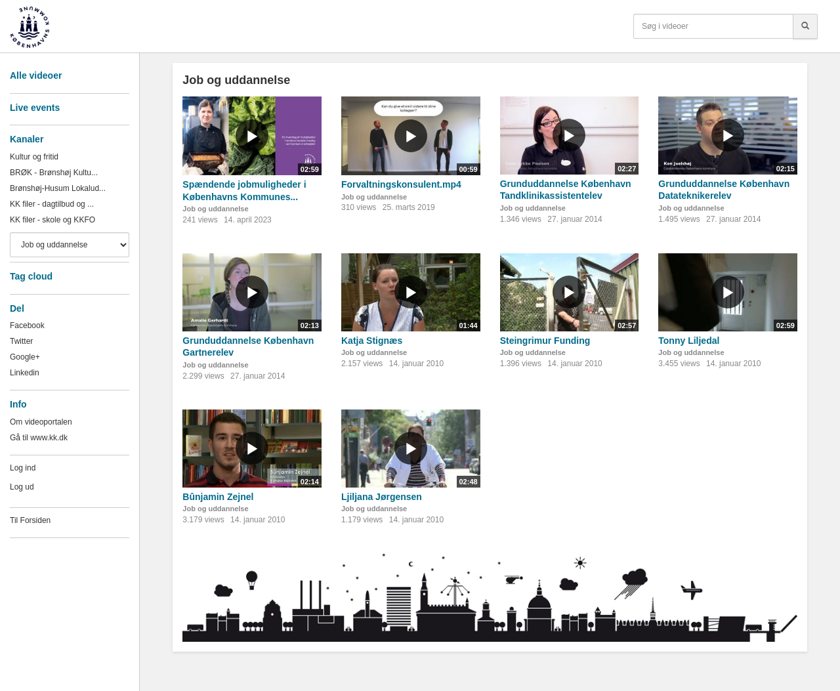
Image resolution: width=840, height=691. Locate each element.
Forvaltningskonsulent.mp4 (401, 184)
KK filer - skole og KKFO (52, 219)
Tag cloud (31, 276)
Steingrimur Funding (545, 340)
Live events (35, 107)
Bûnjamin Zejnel (217, 497)
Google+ (25, 357)
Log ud (22, 487)
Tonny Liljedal (688, 340)
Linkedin (24, 372)
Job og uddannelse (215, 209)
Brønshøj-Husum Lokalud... (58, 188)
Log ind (22, 467)
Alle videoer (36, 75)
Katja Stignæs (371, 340)
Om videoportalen (41, 422)
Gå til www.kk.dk (39, 437)
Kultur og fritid (34, 156)
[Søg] (805, 26)
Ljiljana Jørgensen (381, 497)
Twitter (21, 341)
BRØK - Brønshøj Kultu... (54, 172)
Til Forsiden (30, 520)
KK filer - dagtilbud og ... (52, 204)
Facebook (27, 325)
